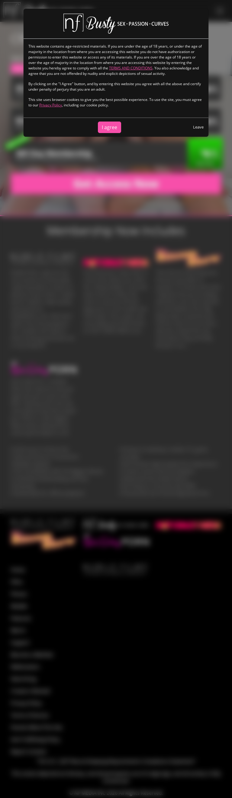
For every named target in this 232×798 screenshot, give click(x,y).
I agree (109, 127)
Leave (198, 127)
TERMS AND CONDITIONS (131, 68)
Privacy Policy (50, 105)
